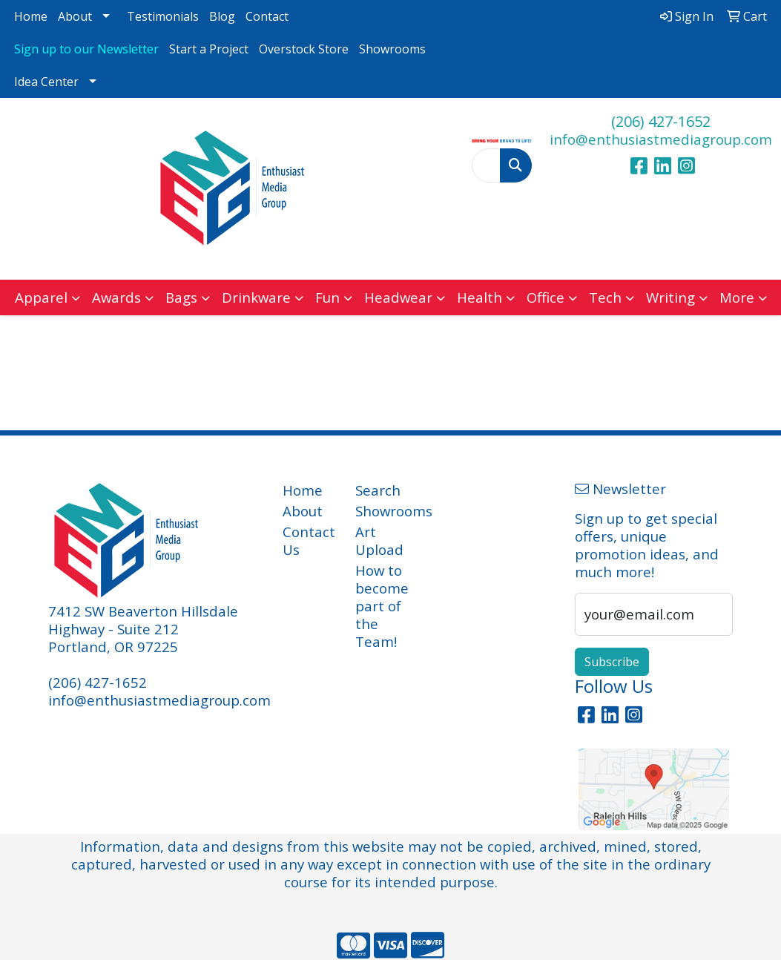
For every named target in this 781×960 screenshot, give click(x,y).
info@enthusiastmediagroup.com (661, 139)
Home (30, 16)
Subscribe (611, 662)
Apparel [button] (41, 297)
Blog (222, 16)
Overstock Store (304, 49)
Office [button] (545, 297)
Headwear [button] (398, 297)
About (75, 16)
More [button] (736, 297)
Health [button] (479, 297)
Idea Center (46, 81)
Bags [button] (181, 297)
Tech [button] (605, 297)
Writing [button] (670, 297)
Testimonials (163, 16)
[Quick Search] (486, 165)
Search (378, 490)
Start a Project (208, 49)
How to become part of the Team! (382, 606)
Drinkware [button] (256, 297)
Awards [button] (116, 297)
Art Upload (379, 540)
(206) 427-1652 (661, 121)
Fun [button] (327, 297)
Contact (267, 16)
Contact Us (309, 540)
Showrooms (392, 49)
